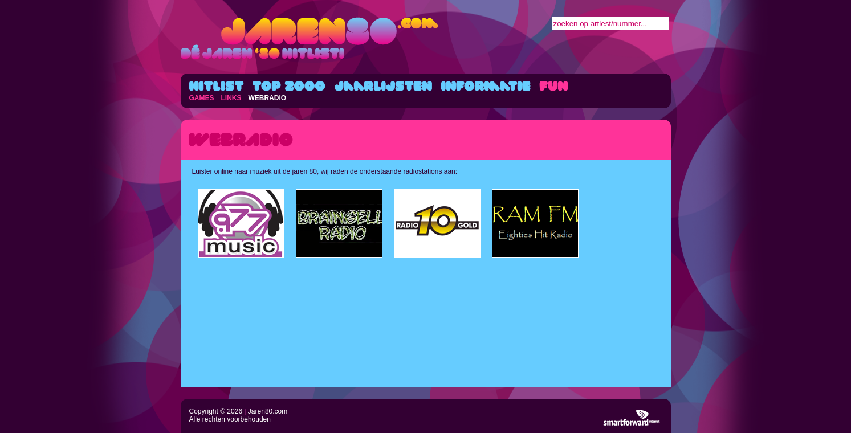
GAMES (201, 98)
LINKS (231, 98)
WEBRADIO (268, 98)
